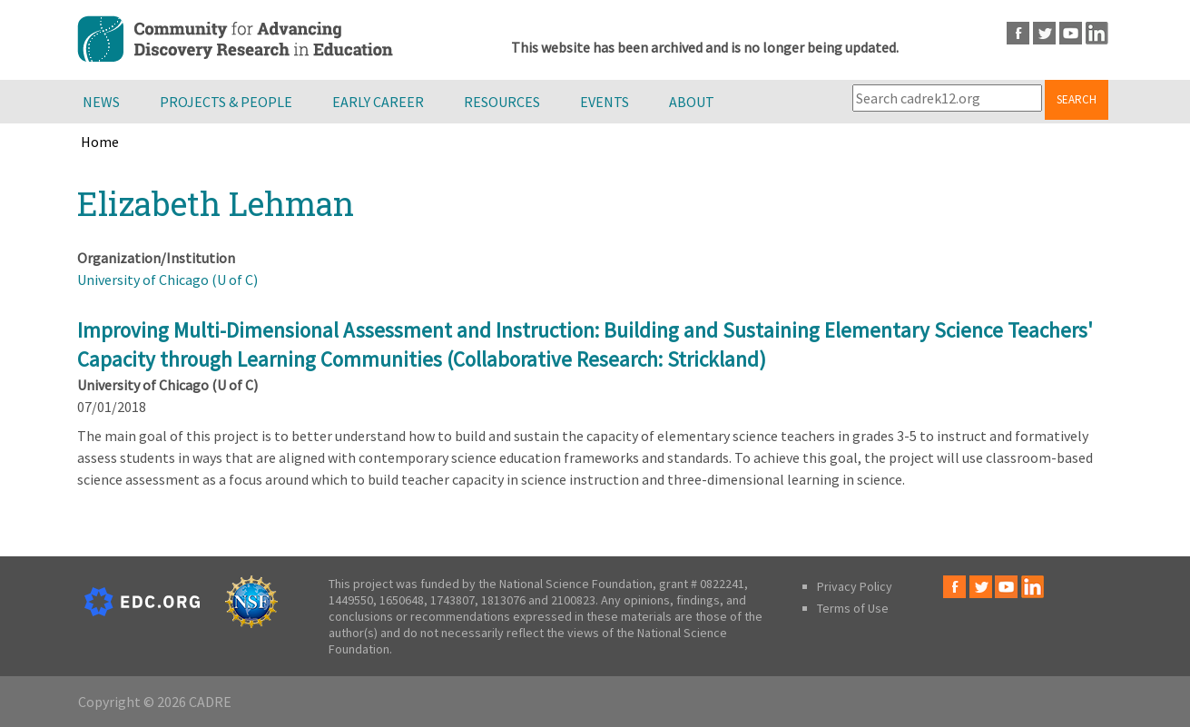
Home (100, 142)
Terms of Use (853, 608)
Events (604, 102)
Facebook (1018, 33)
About (691, 102)
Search (1077, 99)
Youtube (1070, 33)
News (101, 102)
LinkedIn (1097, 33)
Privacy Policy (854, 586)
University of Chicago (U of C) (167, 279)
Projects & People (226, 102)
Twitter (1044, 33)
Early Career (378, 102)
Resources (502, 102)
